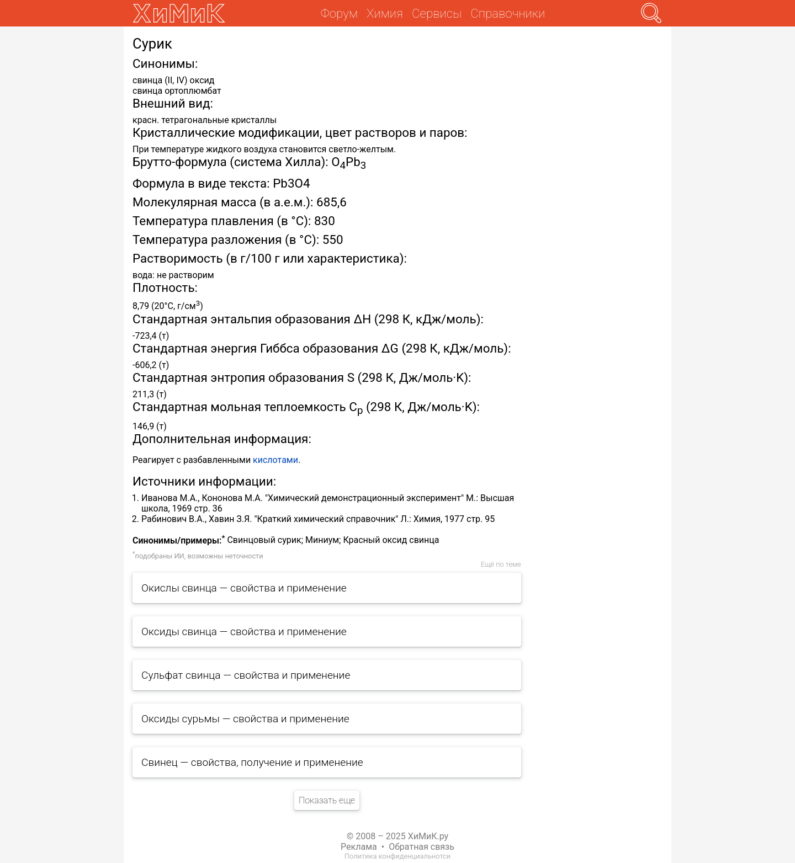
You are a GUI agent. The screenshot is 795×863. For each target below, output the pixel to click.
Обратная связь (421, 846)
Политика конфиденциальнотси (397, 856)
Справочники (507, 13)
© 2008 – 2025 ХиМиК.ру (397, 836)
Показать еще (327, 800)
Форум (339, 13)
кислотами (275, 460)
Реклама (359, 846)
